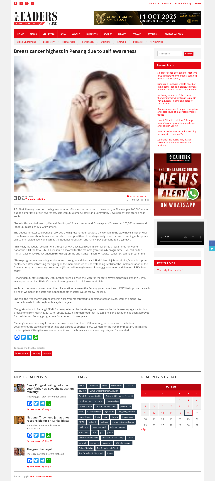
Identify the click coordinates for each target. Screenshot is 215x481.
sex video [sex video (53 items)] (95, 442)
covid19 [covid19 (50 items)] (82, 391)
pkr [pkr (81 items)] (121, 432)
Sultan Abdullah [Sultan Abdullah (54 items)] (86, 447)
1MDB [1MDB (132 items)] (81, 386)
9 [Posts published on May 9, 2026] (188, 405)
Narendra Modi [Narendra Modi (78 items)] (125, 427)
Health (122, 34)
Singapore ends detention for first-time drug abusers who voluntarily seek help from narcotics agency (177, 75)
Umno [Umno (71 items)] (109, 452)
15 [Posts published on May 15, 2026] (179, 411)
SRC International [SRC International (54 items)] (123, 442)
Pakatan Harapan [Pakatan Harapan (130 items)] (86, 432)
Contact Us (153, 3)
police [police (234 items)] (129, 432)
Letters (197, 3)
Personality (88, 41)
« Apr (144, 427)
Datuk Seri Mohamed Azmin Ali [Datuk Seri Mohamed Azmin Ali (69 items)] (119, 396)
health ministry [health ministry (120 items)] (94, 411)
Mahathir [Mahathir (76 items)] (119, 421)
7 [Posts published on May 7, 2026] (171, 405)
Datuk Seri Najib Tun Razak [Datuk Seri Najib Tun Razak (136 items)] (91, 401)
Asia (63, 34)
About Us (166, 3)
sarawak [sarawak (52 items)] (82, 442)
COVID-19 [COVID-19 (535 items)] (130, 386)
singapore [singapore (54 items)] (107, 442)
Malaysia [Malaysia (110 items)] (131, 421)
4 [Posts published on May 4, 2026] (145, 405)
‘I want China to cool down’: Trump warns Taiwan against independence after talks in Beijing (175, 123)
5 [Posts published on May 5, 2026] (154, 405)
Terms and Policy (182, 3)
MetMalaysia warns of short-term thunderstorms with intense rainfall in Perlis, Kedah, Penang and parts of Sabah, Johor (176, 99)
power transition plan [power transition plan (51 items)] (88, 437)
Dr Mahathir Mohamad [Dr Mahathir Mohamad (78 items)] (106, 406)
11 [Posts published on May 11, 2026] (145, 411)
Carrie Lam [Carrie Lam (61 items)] (93, 386)
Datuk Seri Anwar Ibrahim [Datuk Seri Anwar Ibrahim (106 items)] (90, 396)
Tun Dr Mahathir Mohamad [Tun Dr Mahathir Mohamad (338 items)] (91, 452)
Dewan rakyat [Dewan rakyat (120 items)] (113, 401)
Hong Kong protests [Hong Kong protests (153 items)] (87, 416)
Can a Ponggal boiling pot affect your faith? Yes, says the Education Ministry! (50, 388)
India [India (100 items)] (119, 416)
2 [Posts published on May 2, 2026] (188, 399)
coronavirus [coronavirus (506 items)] (117, 386)
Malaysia (48, 34)
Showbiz (121, 41)
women (48, 353)
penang (37, 353)
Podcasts (138, 41)
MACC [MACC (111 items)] (107, 421)
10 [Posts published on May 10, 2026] (197, 405)
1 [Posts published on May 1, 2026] (179, 399)
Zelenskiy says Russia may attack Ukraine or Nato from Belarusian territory (174, 142)
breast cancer (22, 353)
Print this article (136, 196)
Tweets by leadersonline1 (170, 270)
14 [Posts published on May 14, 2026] (171, 411)
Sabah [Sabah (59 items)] (130, 437)
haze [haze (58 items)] (81, 411)
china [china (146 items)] (105, 386)
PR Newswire (156, 41)
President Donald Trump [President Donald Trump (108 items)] (113, 437)
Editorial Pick (174, 34)
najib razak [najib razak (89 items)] (109, 427)
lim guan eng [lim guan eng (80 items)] (95, 421)
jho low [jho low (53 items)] (82, 421)
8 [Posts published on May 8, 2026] (179, 405)
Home (20, 34)
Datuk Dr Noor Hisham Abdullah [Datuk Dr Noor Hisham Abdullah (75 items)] (104, 391)
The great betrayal (39, 449)
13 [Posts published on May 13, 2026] (162, 411)
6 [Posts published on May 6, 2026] (162, 405)
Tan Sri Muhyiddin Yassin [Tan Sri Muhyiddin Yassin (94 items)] (108, 447)
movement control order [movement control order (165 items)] (90, 427)
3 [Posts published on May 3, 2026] (197, 399)
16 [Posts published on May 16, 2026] (188, 411)
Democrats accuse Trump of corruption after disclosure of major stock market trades (177, 111)
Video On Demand (26, 41)
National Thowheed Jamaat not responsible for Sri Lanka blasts (48, 419)
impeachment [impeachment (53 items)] (107, 416)
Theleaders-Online (35, 199)
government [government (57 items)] (125, 406)
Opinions (105, 41)
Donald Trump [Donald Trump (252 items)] (85, 406)
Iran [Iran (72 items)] (127, 416)
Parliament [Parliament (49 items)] (103, 432)
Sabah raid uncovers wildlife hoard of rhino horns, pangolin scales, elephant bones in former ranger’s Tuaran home (177, 86)
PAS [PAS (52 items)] (114, 432)
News (33, 34)
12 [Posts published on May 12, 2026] (154, 411)
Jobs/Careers (68, 41)
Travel (137, 34)
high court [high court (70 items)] (109, 411)
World (76, 34)
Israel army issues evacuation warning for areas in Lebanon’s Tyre (176, 132)
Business (92, 34)
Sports (107, 34)
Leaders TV (49, 41)
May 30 (47, 409)
